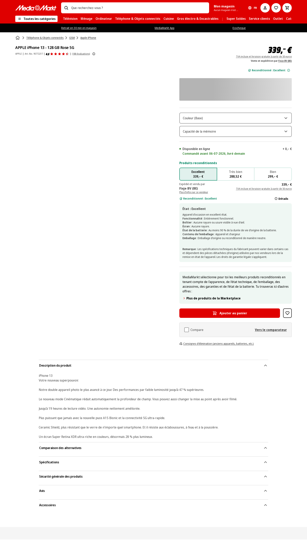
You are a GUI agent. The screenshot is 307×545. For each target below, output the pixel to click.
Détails (281, 204)
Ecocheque (239, 28)
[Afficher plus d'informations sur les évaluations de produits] (94, 54)
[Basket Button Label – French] (287, 8)
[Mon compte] (265, 8)
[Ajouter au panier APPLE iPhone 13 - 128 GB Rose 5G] (229, 318)
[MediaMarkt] (35, 8)
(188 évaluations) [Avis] (81, 53)
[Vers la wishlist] (276, 8)
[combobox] (138, 7)
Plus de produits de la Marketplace (211, 303)
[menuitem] (70, 19)
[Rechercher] (66, 8)
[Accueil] (18, 37)
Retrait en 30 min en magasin (79, 28)
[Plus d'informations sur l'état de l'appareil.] (288, 70)
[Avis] (57, 54)
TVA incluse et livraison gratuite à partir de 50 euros (264, 56)
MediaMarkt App (164, 28)
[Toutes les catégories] (36, 19)
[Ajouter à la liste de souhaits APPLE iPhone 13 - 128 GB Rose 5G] (287, 318)
